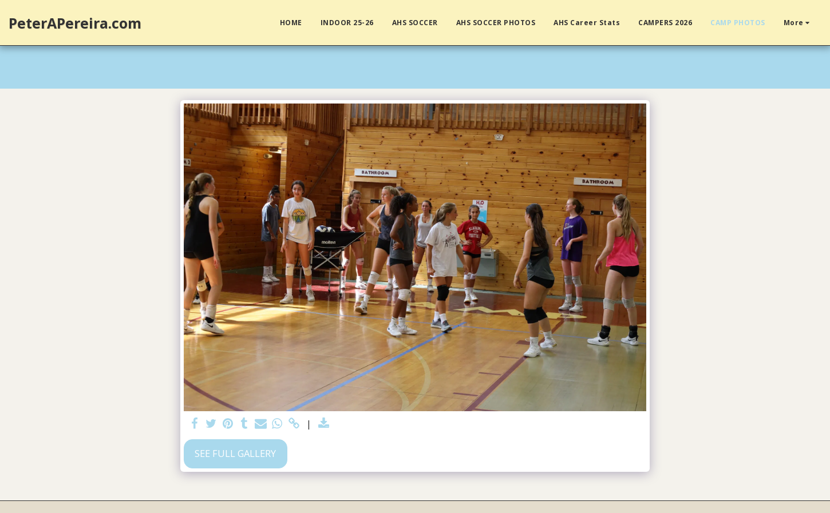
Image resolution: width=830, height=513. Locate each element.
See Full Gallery (235, 453)
